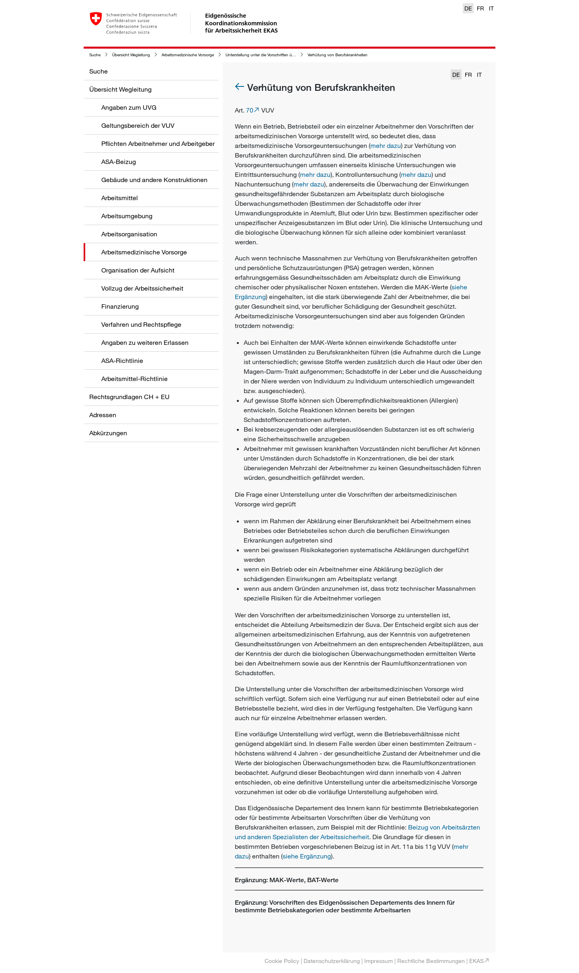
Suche (95, 54)
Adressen (102, 415)
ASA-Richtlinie (122, 360)
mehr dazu (385, 145)
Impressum (378, 960)
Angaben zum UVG (128, 107)
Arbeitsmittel (119, 198)
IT (491, 8)
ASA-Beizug (118, 162)
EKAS (476, 960)
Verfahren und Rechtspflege (141, 324)
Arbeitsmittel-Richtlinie (134, 379)
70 (249, 110)
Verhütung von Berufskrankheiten (338, 54)
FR (480, 8)
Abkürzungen (108, 433)
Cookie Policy (282, 960)
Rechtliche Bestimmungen (431, 960)
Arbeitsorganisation (129, 234)
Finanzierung (120, 306)
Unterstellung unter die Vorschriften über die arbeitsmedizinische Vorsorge (291, 54)
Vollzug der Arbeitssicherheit (142, 288)
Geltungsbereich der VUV (138, 125)
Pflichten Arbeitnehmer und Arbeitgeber (158, 143)
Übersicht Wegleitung (131, 54)
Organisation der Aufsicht (138, 270)
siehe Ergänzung (307, 856)
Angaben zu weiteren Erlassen (145, 342)
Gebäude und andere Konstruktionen (154, 180)
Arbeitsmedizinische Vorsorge (188, 54)
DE (468, 8)
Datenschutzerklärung (332, 960)
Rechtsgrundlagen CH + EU (129, 397)
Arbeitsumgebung (126, 216)
